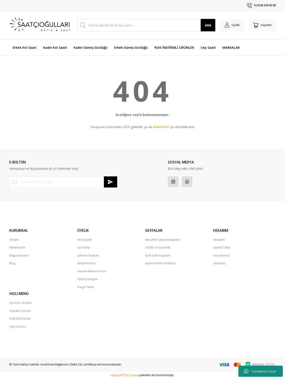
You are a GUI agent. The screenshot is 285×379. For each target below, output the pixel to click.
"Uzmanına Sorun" (260, 371)
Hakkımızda (17, 248)
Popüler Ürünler (20, 311)
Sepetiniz (219, 264)
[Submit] (110, 181)
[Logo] (40, 25)
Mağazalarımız (19, 256)
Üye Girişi (83, 248)
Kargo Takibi (85, 287)
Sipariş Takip (221, 248)
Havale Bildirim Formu (91, 272)
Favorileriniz (221, 256)
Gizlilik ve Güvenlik (157, 248)
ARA (206, 25)
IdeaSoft (117, 376)
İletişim (14, 240)
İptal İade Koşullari (157, 256)
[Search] (145, 25)
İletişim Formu (86, 264)
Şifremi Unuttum (88, 256)
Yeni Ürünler (17, 327)
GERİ (126, 127)
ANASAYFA (161, 127)
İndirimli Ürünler (20, 319)
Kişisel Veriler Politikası (160, 264)
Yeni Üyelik (84, 240)
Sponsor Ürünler (20, 303)
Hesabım (219, 240)
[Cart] (262, 25)
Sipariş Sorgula (87, 279)
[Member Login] (231, 25)
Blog (12, 264)
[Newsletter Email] (63, 181)
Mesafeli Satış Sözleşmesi (162, 240)
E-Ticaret (133, 376)
